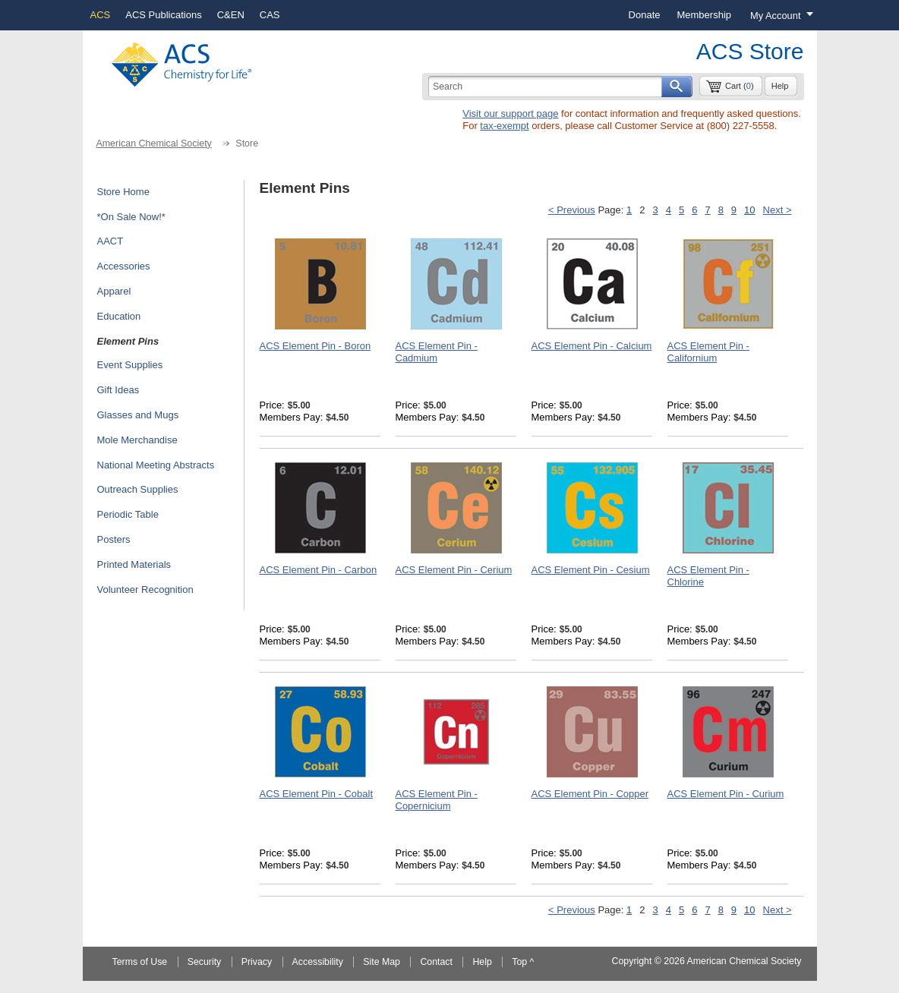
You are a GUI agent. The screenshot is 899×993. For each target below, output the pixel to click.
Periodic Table (128, 514)
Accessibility (317, 962)
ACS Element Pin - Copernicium (437, 800)
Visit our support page (510, 113)
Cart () (739, 85)
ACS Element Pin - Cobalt (317, 793)
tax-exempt (504, 125)
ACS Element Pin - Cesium (591, 569)
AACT (110, 241)
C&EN (230, 14)
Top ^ (523, 962)
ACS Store (750, 51)
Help (780, 85)
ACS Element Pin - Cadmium (437, 352)
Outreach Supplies (137, 489)
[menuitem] (644, 15)
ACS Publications (163, 14)
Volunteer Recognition (145, 589)
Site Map (381, 962)
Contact (436, 962)
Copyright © (636, 961)
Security (205, 962)
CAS (270, 14)
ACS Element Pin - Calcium (592, 345)
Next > (777, 210)
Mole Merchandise (137, 440)
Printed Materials (134, 564)
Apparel (114, 291)
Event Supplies (130, 364)
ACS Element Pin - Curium (725, 793)
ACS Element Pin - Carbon (318, 569)
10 (749, 210)
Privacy (256, 962)
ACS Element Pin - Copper (590, 793)
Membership (704, 14)
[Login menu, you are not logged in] (778, 15)
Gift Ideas (118, 390)
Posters (114, 539)
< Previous (571, 210)
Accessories (123, 266)
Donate (645, 14)
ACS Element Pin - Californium (708, 352)
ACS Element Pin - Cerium (454, 569)
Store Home (123, 191)
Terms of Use (140, 962)
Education (119, 316)
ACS (100, 14)
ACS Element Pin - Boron (315, 345)
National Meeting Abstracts (156, 465)
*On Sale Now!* (131, 216)
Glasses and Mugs (138, 415)
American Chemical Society (153, 143)
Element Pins (128, 341)
